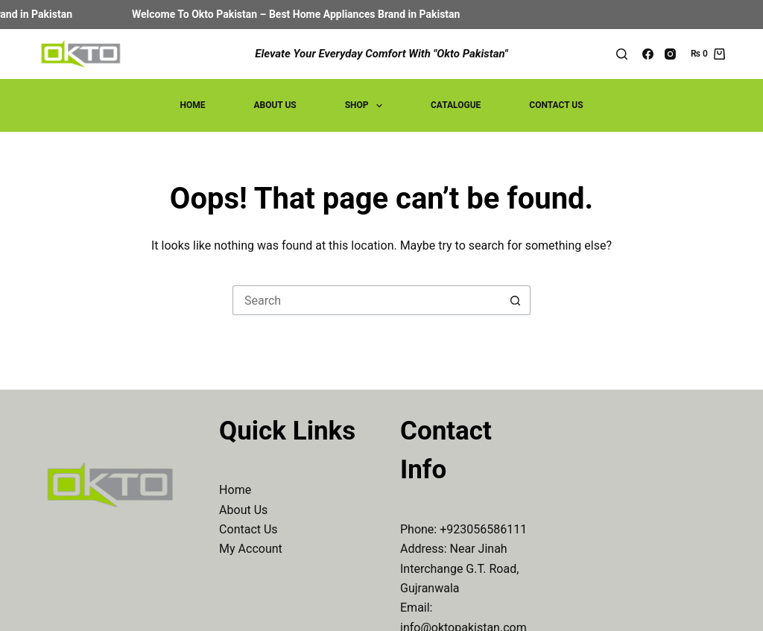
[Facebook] (647, 54)
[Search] (621, 54)
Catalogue (456, 105)
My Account (250, 549)
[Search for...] (366, 300)
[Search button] (516, 300)
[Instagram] (670, 54)
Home (192, 105)
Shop (366, 106)
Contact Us (556, 105)
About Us (274, 105)
